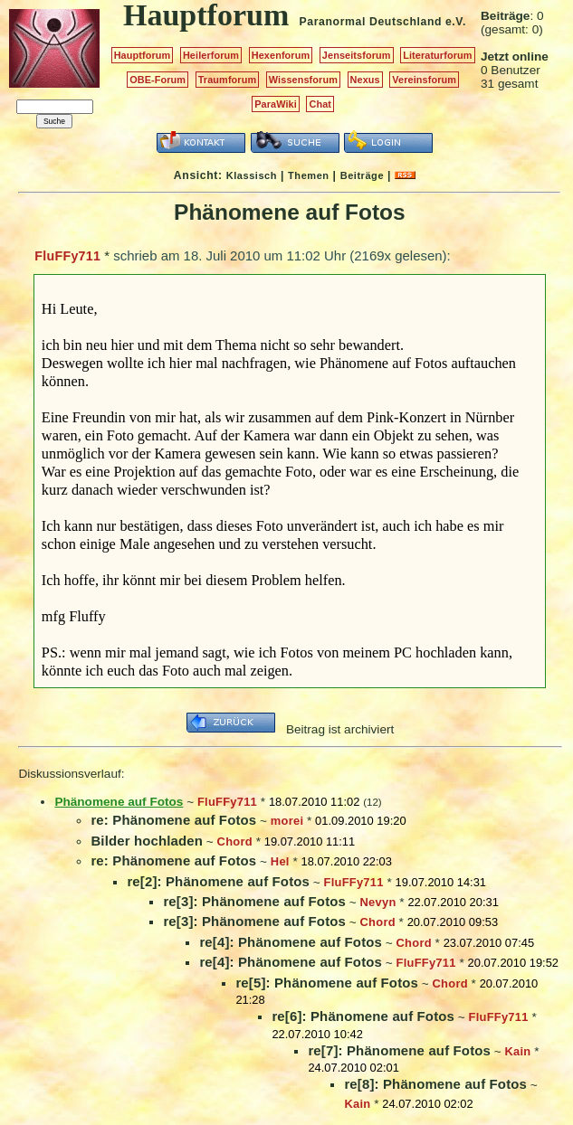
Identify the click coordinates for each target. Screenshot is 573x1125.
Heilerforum (211, 55)
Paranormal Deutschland (371, 21)
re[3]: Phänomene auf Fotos (254, 901)
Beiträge (362, 175)
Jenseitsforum (356, 55)
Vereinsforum (424, 79)
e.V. (455, 21)
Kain (518, 1051)
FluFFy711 (67, 256)
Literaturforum (437, 55)
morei (287, 820)
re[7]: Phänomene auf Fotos (399, 1050)
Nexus (365, 79)
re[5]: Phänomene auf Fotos (326, 982)
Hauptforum (142, 55)
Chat (320, 104)
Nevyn (378, 902)
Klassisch (251, 175)
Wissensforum (303, 79)
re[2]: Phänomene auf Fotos (218, 881)
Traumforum (227, 79)
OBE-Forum (157, 79)
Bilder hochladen (147, 840)
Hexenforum (281, 55)
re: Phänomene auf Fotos (173, 819)
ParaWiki (275, 104)
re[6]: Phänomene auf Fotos (363, 1016)
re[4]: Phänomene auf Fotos (290, 942)
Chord (235, 841)
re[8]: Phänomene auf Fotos (435, 1084)
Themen (308, 175)
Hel (280, 861)
